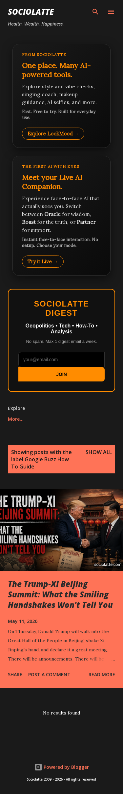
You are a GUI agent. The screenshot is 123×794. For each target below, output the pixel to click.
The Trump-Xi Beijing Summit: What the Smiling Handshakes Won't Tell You (60, 594)
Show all (99, 452)
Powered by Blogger (61, 767)
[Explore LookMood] (61, 96)
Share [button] (15, 674)
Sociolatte (31, 11)
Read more (102, 674)
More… (16, 419)
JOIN (61, 374)
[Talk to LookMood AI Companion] (61, 215)
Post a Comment (49, 674)
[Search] (95, 12)
